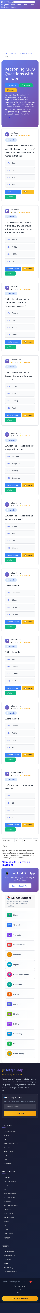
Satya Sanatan (8, 1234)
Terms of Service (20, 1286)
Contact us (7, 1260)
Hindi (5, 1189)
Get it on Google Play (20, 886)
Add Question (16, 5)
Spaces (6, 1230)
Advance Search (9, 1151)
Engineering (8, 1201)
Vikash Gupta (16, 286)
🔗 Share (10, 197)
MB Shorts (7, 1209)
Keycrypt (7, 1238)
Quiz (5, 1155)
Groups (6, 1222)
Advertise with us (9, 1255)
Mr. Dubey (14, 133)
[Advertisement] (20, 30)
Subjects (6, 1135)
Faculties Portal (9, 1217)
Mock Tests (5, 7)
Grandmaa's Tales (10, 1181)
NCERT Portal (8, 1213)
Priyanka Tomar (17, 772)
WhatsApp (11, 85)
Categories (13, 53)
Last (35, 840)
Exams (6, 1139)
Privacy (20, 1289)
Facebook (26, 85)
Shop (25, 5)
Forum (31, 5)
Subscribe (20, 1113)
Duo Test (7, 1159)
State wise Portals (10, 1193)
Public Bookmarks (10, 1131)
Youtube (6, 1264)
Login (13, 7)
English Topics (8, 1163)
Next (5, 846)
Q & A (6, 1226)
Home (5, 53)
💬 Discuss (28, 192)
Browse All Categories (11, 1143)
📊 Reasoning (10, 140)
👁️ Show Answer (13, 192)
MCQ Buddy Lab (9, 1197)
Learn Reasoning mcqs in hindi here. (18, 118)
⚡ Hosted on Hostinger (20, 1298)
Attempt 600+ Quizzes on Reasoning (15, 863)
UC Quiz (6, 1185)
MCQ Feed (5, 5)
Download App (9, 1252)
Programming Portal (10, 1205)
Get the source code (10, 1272)
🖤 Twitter (10, 90)
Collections (7, 1177)
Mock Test (7, 1147)
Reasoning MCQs (26, 53)
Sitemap (20, 1293)
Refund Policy (8, 1268)
